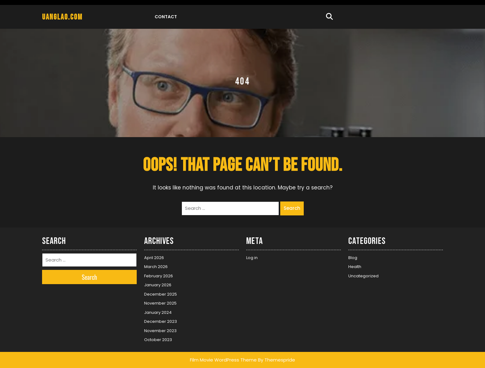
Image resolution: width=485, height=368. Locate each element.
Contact (166, 17)
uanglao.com (62, 17)
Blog (352, 258)
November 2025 (160, 303)
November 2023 (160, 331)
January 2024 (158, 312)
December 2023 (160, 321)
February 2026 (158, 276)
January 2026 (157, 285)
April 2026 (154, 258)
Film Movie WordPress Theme (223, 360)
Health (354, 267)
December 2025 (160, 294)
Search (292, 208)
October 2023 (158, 340)
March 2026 (156, 267)
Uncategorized (363, 276)
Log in (252, 258)
